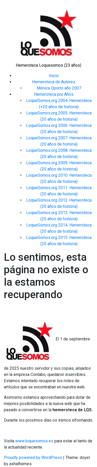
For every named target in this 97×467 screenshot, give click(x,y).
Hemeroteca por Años (53, 94)
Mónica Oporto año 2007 (59, 88)
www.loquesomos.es (33, 440)
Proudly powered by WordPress (33, 457)
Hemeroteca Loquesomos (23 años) (48, 65)
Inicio (54, 75)
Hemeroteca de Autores (53, 81)
